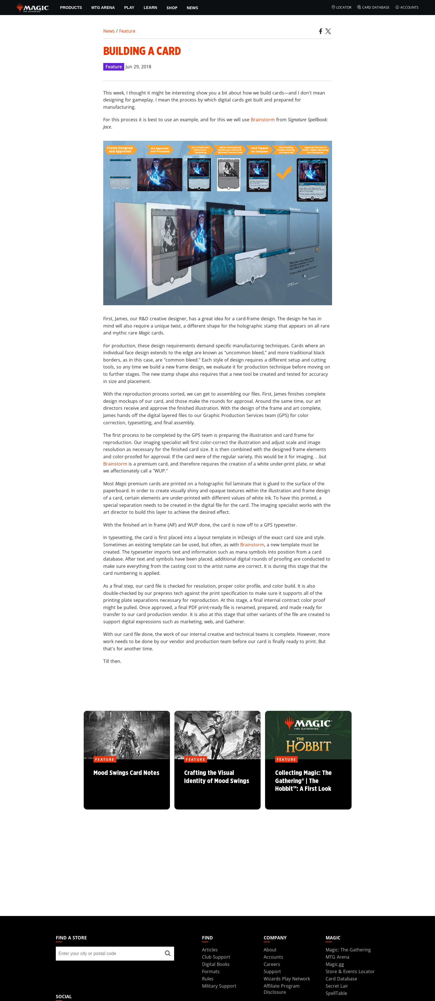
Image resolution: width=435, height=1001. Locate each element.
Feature (127, 31)
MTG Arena (103, 7)
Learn (150, 7)
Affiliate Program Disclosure (282, 989)
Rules (207, 979)
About (270, 950)
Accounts (407, 7)
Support (272, 971)
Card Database (373, 7)
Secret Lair (337, 986)
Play (129, 7)
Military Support (219, 986)
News (192, 7)
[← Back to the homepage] (33, 7)
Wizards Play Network (287, 979)
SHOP (172, 7)
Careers (272, 964)
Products (71, 7)
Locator (341, 7)
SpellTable (336, 993)
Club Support (216, 957)
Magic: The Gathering (348, 950)
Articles (210, 950)
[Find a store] (167, 954)
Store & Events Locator (350, 971)
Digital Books (216, 964)
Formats (211, 971)
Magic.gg (335, 964)
